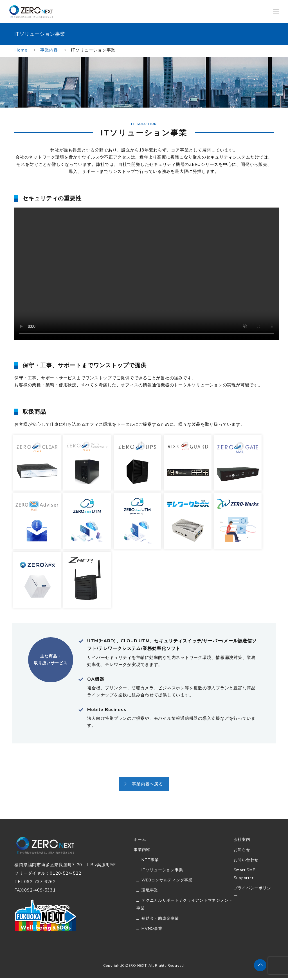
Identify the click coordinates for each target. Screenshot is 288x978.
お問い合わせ (246, 860)
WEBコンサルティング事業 (167, 880)
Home (20, 50)
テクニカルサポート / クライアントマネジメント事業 (184, 904)
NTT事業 (150, 860)
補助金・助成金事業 (160, 918)
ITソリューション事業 (162, 870)
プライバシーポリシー (252, 892)
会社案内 (242, 839)
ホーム (140, 839)
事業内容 (49, 50)
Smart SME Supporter (244, 874)
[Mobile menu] (276, 11)
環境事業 (149, 890)
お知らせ (242, 849)
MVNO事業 (152, 928)
